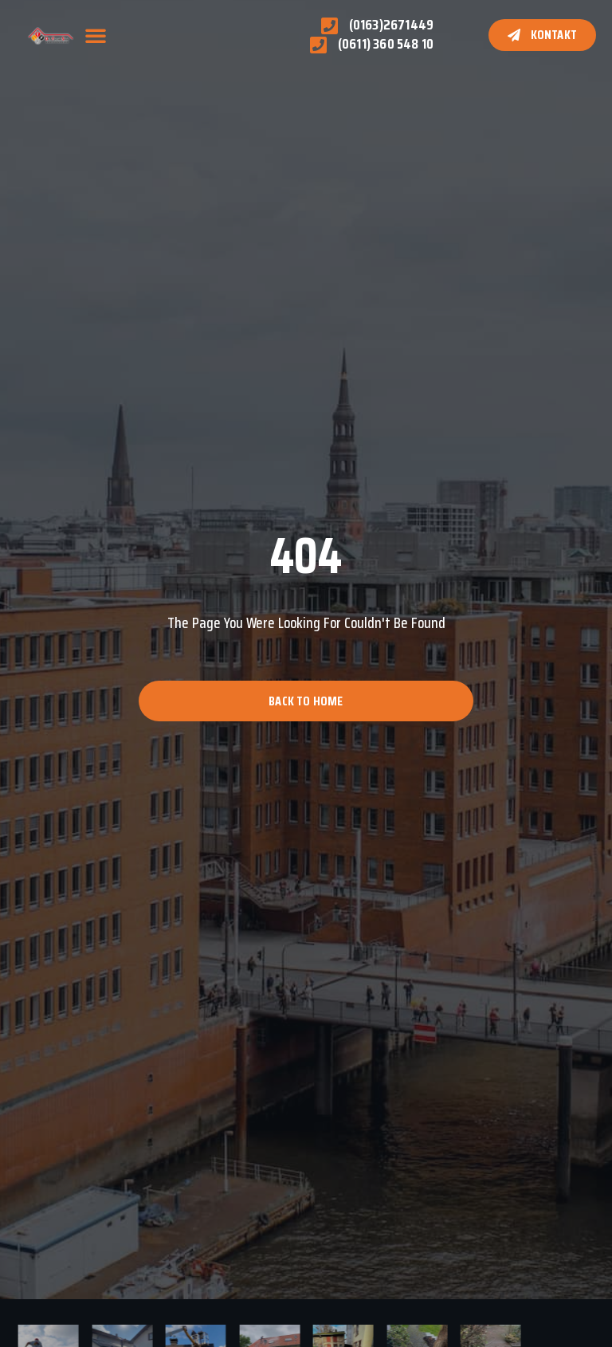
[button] (95, 35)
